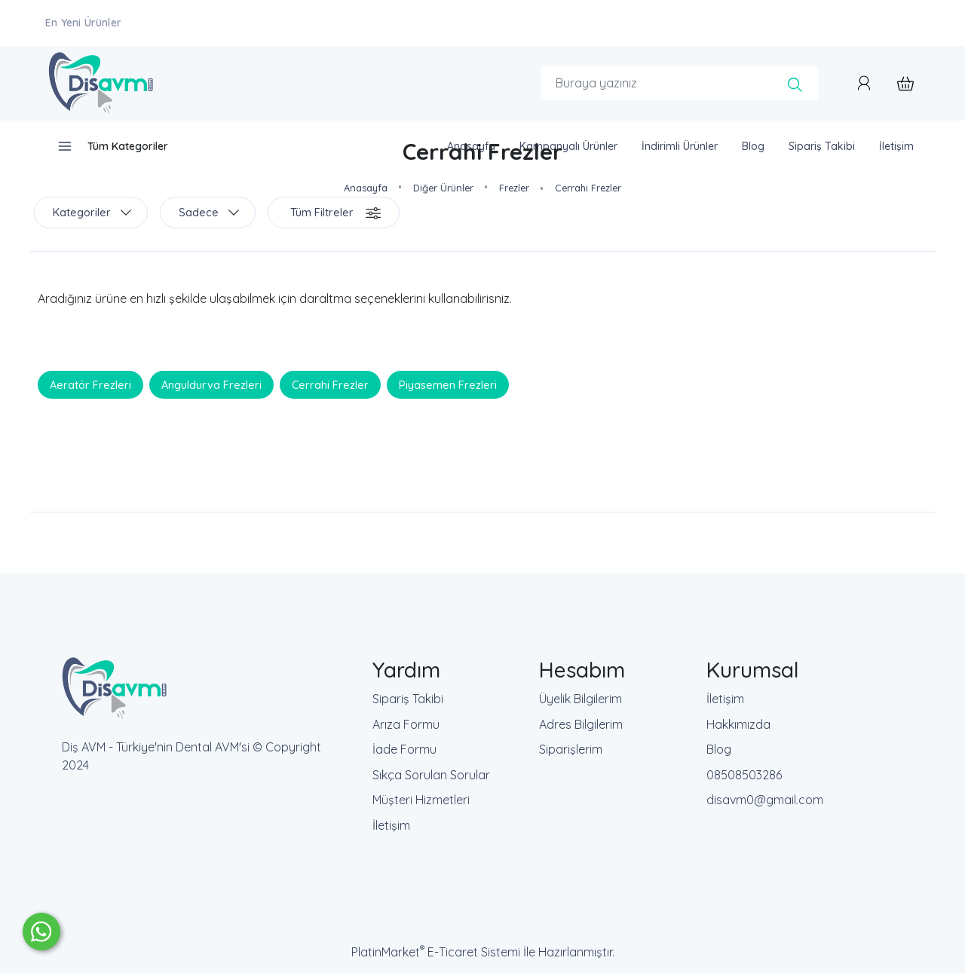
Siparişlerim (570, 749)
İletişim (391, 825)
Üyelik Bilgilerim (580, 698)
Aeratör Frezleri (90, 385)
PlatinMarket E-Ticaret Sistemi (435, 951)
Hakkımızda (738, 724)
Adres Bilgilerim (581, 724)
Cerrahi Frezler (330, 385)
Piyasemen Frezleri (448, 385)
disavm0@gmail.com (764, 799)
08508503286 (744, 774)
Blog (718, 749)
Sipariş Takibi (407, 698)
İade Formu (404, 749)
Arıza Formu (406, 724)
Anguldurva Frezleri (211, 385)
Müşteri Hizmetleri (421, 799)
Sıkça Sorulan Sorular (431, 774)
